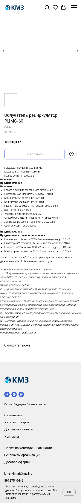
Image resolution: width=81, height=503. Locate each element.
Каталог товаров (16, 422)
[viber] (21, 394)
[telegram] (7, 394)
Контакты (11, 437)
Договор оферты (17, 462)
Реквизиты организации (22, 455)
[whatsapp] (14, 394)
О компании (13, 415)
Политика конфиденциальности (28, 448)
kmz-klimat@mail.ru (18, 473)
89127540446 (13, 481)
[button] (47, 7)
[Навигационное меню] (74, 7)
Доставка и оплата (18, 429)
